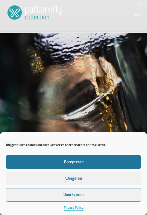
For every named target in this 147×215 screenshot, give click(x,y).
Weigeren (73, 178)
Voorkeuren (73, 195)
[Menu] (134, 14)
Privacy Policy (74, 207)
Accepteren (74, 162)
